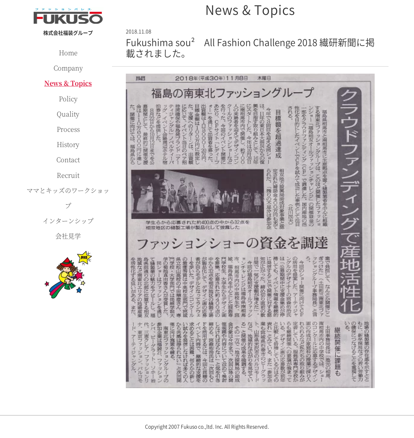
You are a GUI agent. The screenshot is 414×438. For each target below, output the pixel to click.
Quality (68, 113)
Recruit (68, 175)
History (68, 144)
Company (68, 67)
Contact (68, 159)
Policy (68, 98)
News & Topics (68, 82)
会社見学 (68, 235)
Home (68, 52)
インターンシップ (68, 220)
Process (68, 128)
